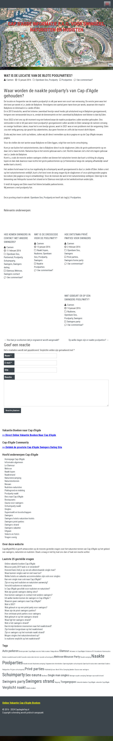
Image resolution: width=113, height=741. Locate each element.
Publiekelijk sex (50, 675)
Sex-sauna (33, 680)
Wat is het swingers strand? (17, 628)
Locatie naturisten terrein (30, 662)
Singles (8, 514)
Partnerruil (8, 259)
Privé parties (72, 259)
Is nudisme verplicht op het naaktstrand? (22, 643)
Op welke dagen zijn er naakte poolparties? (89, 345)
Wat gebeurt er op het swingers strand (21, 622)
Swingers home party (73, 262)
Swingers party (73, 326)
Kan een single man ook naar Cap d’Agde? (23, 584)
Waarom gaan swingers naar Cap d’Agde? (23, 606)
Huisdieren (98, 656)
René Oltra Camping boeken (65, 675)
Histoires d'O (89, 656)
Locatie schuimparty (47, 662)
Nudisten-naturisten (13, 492)
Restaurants (10, 505)
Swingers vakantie (13, 533)
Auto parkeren (10, 656)
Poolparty (53, 79)
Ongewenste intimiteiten (53, 669)
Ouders (107, 669)
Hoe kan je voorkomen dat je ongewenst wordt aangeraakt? (31, 345)
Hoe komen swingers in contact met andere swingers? (17, 240)
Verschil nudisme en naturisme (18, 590)
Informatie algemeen (14, 467)
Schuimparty (9, 263)
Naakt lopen (42, 252)
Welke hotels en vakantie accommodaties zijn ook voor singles (32, 581)
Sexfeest (44, 681)
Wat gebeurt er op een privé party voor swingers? (26, 612)
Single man (54, 680)
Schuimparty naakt (13, 511)
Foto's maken (45, 656)
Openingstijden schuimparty (72, 669)
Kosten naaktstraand (9, 662)
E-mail (8, 368)
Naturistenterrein (12, 486)
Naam (8, 360)
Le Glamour (10, 470)
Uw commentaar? (85, 79)
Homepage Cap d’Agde (15, 464)
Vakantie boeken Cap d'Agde (86, 687)
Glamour (10, 273)
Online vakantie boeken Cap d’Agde (20, 568)
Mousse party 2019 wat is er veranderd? (22, 572)
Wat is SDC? (10, 609)
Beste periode (23, 656)
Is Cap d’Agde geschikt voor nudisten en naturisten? (27, 593)
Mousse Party (72, 661)
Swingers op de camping (78, 681)
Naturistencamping (13, 483)
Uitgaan (8, 536)
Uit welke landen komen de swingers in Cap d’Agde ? (27, 603)
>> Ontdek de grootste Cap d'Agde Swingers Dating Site (32, 452)
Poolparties (67, 79)
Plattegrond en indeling (15, 495)
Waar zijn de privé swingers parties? (20, 615)
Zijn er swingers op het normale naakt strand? (25, 637)
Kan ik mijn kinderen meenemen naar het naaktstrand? (28, 631)
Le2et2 (19, 662)
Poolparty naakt (11, 498)
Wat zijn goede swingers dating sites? (21, 597)
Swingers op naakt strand (95, 681)
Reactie (8, 382)
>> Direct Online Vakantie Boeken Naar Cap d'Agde (29, 440)
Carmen (10, 79)
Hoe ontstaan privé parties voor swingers (77, 238)
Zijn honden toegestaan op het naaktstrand (24, 634)
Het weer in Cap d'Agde (77, 656)
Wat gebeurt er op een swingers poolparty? (77, 302)
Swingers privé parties (14, 527)
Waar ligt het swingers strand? (18, 625)
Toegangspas (68, 687)
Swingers (8, 266)
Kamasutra (106, 656)
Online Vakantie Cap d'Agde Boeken (21, 707)
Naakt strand (27, 669)
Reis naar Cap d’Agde (14, 502)
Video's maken (31, 693)
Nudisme (38, 256)
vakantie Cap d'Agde (102, 687)
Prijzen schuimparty (17, 675)
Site (6, 375)
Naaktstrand (10, 480)
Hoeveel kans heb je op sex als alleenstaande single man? (30, 575)
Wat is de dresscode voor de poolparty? (46, 238)
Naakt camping (85, 662)
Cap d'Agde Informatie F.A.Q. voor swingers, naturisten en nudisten (57, 26)
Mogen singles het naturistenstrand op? (22, 640)
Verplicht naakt (14, 692)
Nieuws (8, 489)
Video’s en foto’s (12, 539)
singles (65, 680)
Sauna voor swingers (14, 508)
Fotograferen (54, 656)
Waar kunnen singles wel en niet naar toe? (23, 578)
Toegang (57, 687)
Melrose (18, 273)
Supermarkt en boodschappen (18, 517)
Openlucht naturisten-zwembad (94, 669)
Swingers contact (12, 276)
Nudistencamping (39, 669)
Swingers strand (12, 530)
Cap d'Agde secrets (34, 656)
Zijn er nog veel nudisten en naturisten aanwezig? (26, 587)
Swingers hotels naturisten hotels (19, 523)
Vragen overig (11, 542)
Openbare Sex (42, 79)
